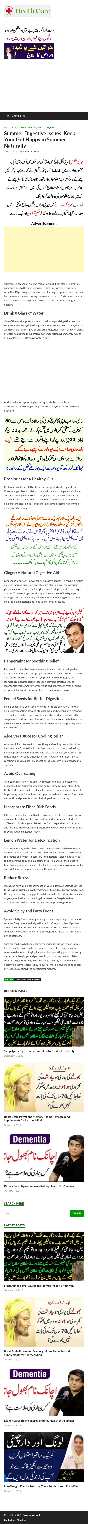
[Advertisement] (44, 88)
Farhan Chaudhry (31, 151)
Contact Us (9, 1519)
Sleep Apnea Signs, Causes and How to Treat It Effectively (39, 1051)
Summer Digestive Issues (27, 979)
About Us (21, 1519)
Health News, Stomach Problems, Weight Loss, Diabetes (31, 128)
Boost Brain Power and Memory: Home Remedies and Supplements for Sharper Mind (37, 1118)
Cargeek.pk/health (32, 1515)
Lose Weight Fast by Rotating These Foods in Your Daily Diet (41, 1486)
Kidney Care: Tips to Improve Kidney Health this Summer (39, 1186)
